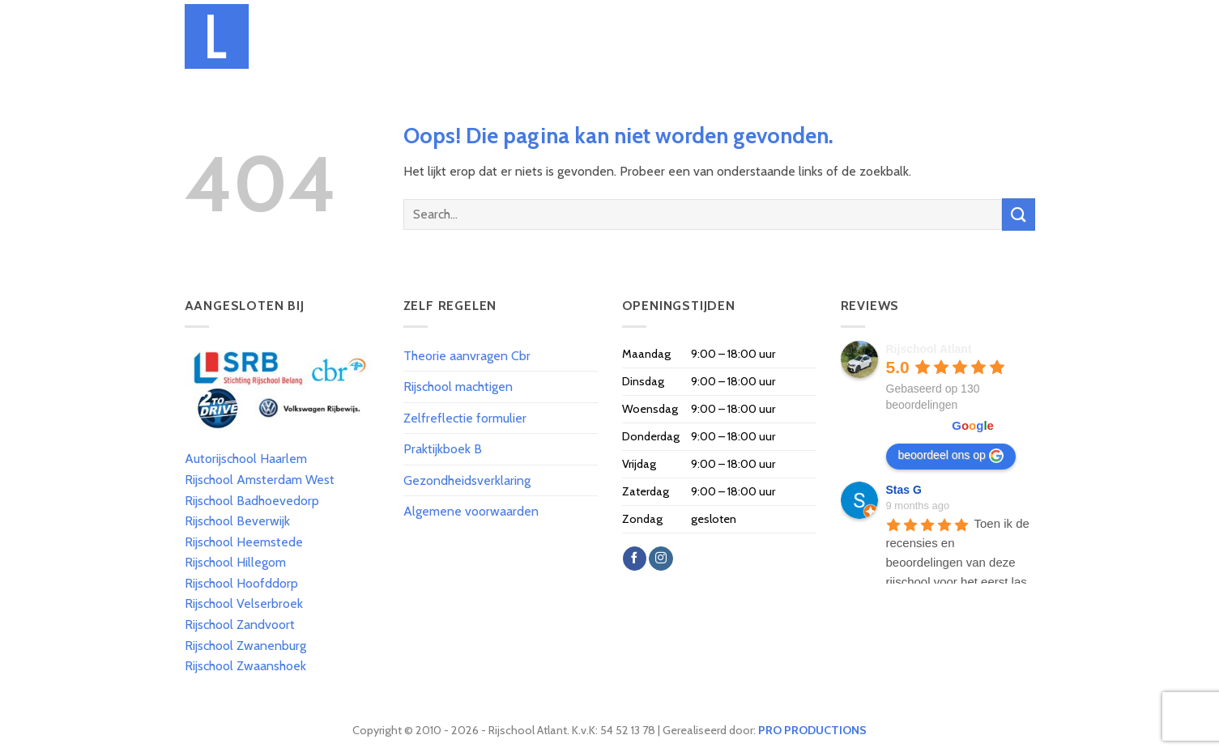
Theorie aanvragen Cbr (467, 355)
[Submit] (1018, 214)
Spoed (830, 36)
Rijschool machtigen (458, 386)
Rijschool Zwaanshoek (245, 665)
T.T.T (725, 36)
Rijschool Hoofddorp (241, 583)
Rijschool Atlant (929, 348)
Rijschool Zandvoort (240, 624)
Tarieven (538, 36)
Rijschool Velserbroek (244, 603)
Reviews (951, 36)
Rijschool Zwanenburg (245, 645)
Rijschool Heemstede (244, 542)
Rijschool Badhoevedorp (252, 500)
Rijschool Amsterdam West (260, 479)
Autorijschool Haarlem (246, 458)
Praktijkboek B (442, 449)
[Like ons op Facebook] (634, 558)
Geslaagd (888, 36)
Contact (1010, 36)
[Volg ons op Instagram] (660, 558)
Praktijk (775, 36)
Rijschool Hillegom (235, 562)
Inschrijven (609, 36)
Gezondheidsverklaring (467, 480)
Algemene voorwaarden (471, 511)
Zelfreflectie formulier (464, 418)
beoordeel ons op (951, 455)
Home (421, 36)
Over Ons (475, 36)
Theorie (678, 36)
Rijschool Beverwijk (237, 521)
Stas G (904, 489)
